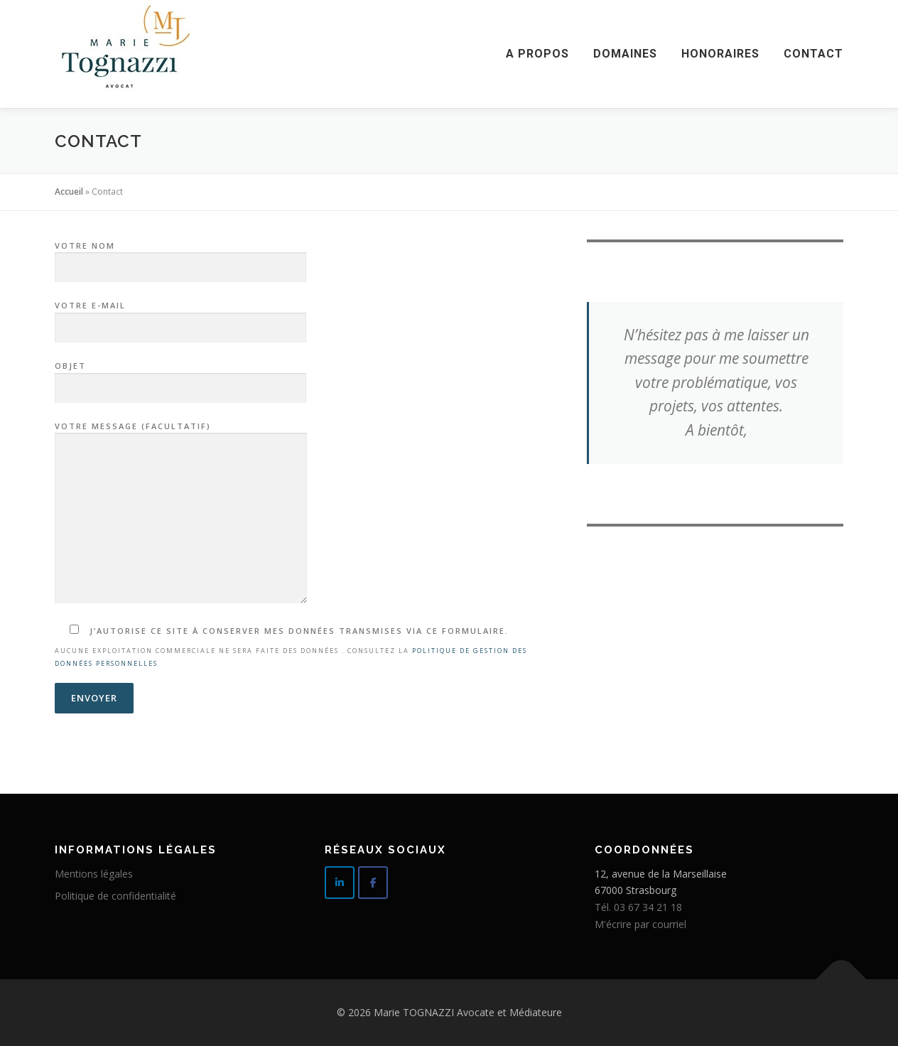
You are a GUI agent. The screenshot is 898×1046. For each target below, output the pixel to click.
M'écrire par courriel (640, 924)
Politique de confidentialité (115, 895)
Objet (180, 377)
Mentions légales (94, 873)
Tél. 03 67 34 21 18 (638, 907)
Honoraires (720, 53)
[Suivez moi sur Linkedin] (340, 882)
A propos (537, 53)
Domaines (625, 53)
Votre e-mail (180, 317)
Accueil (69, 191)
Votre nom (180, 257)
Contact (813, 53)
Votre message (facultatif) (181, 514)
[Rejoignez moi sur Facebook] (373, 882)
